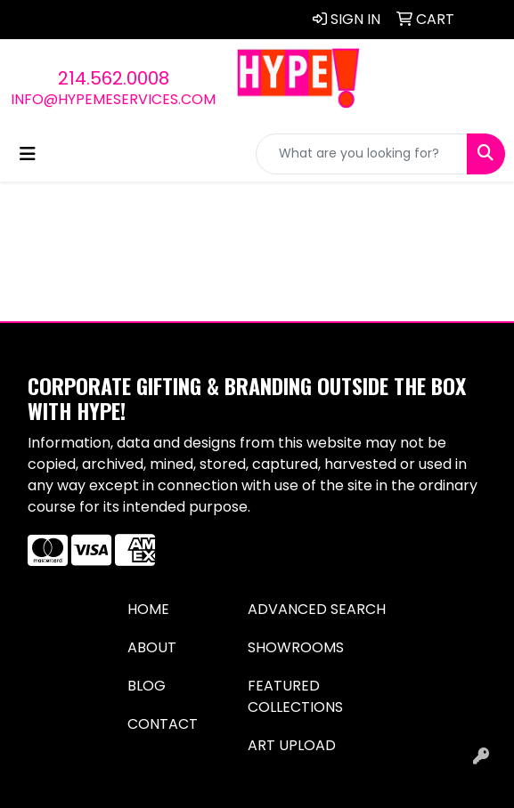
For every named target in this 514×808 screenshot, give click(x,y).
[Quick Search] (362, 153)
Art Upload (292, 745)
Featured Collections (295, 696)
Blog (146, 685)
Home (148, 609)
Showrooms (296, 647)
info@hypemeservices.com (113, 99)
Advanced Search (317, 609)
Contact (162, 724)
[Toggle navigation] (27, 153)
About (151, 647)
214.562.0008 (113, 78)
